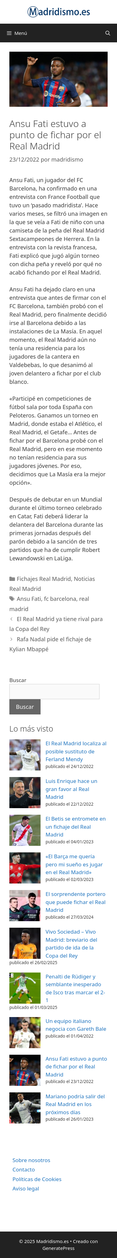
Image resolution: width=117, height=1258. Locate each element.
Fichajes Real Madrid (44, 578)
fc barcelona (60, 598)
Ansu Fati (29, 598)
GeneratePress (58, 1248)
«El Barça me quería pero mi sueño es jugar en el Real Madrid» (74, 864)
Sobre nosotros (31, 1160)
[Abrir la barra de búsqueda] (108, 33)
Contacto (23, 1169)
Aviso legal (25, 1188)
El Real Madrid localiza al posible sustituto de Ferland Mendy (76, 751)
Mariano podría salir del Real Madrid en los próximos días (75, 1104)
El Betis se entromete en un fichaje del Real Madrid (76, 826)
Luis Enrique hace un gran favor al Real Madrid (71, 788)
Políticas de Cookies (36, 1179)
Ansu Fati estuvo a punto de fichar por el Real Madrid (76, 1066)
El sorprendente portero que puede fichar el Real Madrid (75, 901)
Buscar (17, 680)
